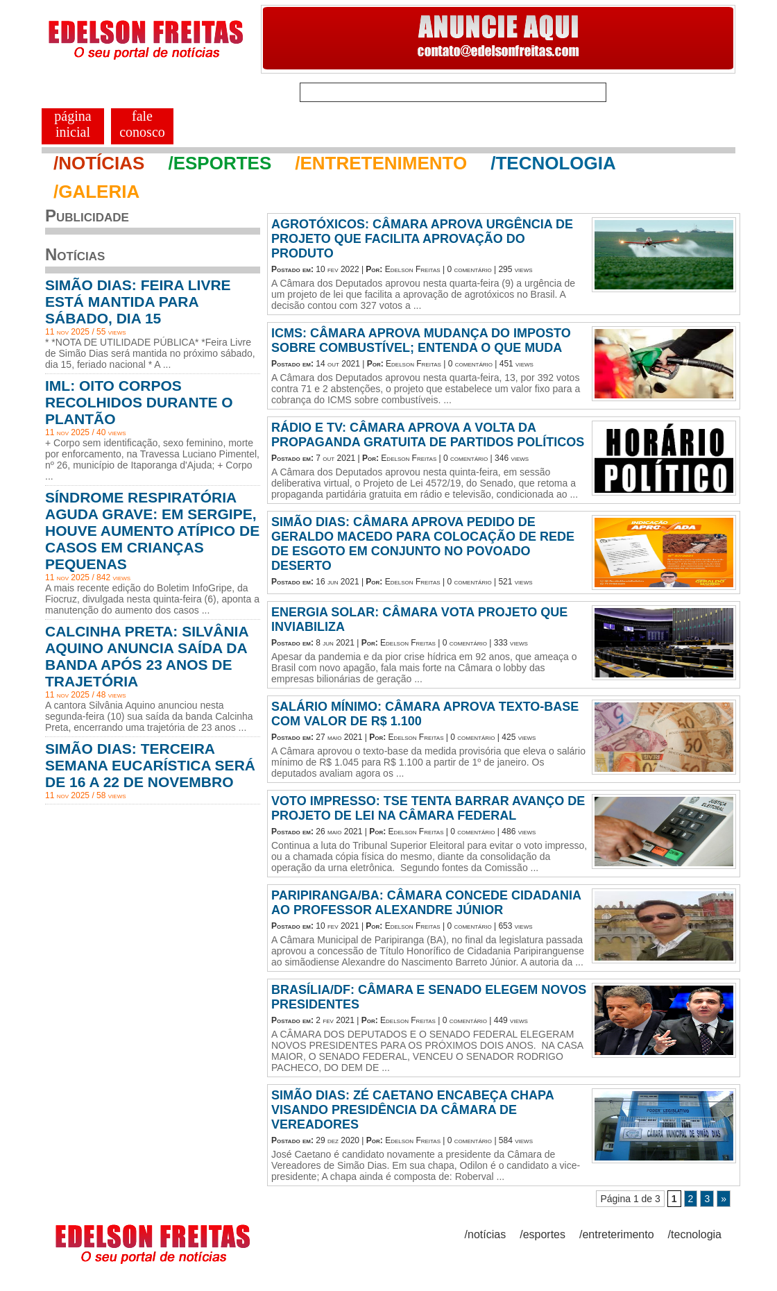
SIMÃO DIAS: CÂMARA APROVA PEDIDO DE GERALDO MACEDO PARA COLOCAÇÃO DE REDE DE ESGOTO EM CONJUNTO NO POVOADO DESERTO (422, 544)
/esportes (542, 1234)
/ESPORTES (219, 163)
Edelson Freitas (413, 269)
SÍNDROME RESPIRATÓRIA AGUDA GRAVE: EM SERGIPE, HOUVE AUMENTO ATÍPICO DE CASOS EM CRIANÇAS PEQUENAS (152, 530)
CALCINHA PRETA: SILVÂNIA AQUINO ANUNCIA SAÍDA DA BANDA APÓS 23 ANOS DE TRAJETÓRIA (146, 656)
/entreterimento (616, 1234)
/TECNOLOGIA (553, 163)
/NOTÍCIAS (98, 163)
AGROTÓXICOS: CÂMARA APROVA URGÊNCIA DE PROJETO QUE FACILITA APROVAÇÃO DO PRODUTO (422, 238)
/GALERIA (96, 191)
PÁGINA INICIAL (72, 124)
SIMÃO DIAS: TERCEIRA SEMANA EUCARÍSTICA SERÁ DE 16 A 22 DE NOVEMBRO (150, 765)
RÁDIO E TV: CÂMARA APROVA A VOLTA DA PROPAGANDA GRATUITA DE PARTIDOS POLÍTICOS (427, 435)
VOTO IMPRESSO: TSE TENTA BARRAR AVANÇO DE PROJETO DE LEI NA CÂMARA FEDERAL (428, 808)
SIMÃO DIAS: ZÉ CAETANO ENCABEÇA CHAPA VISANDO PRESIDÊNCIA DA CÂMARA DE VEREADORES (412, 1109)
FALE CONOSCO (142, 124)
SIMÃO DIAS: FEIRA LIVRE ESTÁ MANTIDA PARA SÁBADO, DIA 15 (138, 301)
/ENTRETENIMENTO (381, 163)
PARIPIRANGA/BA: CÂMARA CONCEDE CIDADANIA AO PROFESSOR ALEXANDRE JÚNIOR (426, 902)
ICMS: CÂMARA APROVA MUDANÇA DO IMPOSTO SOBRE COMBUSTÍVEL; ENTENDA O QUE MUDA (421, 340)
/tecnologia (695, 1234)
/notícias (485, 1234)
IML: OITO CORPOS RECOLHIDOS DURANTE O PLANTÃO (139, 402)
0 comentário (469, 269)
